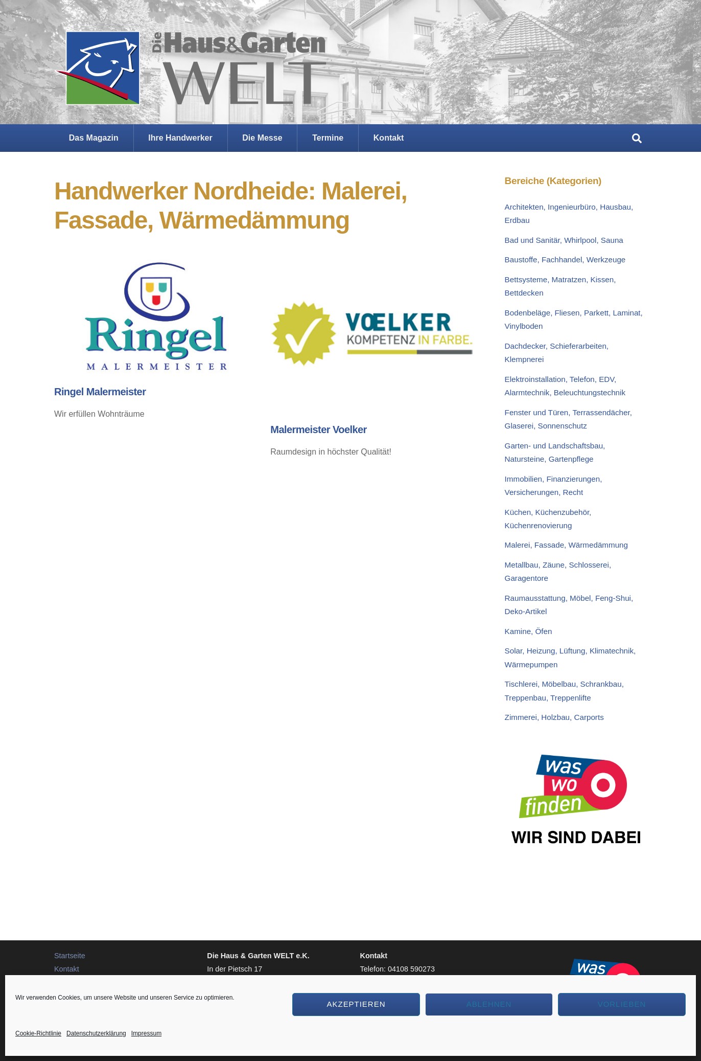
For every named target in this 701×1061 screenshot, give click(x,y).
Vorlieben (622, 1004)
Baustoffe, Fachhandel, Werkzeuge (565, 259)
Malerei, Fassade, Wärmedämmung (566, 544)
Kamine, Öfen (528, 631)
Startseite (69, 956)
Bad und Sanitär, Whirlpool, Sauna (564, 240)
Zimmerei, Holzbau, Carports (554, 717)
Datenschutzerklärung (96, 1033)
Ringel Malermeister (100, 391)
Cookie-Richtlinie (38, 1033)
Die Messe (262, 137)
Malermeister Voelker (318, 429)
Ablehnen (489, 1004)
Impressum (146, 1033)
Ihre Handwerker (180, 137)
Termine (327, 137)
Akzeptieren (356, 1004)
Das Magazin (94, 137)
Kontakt (388, 137)
